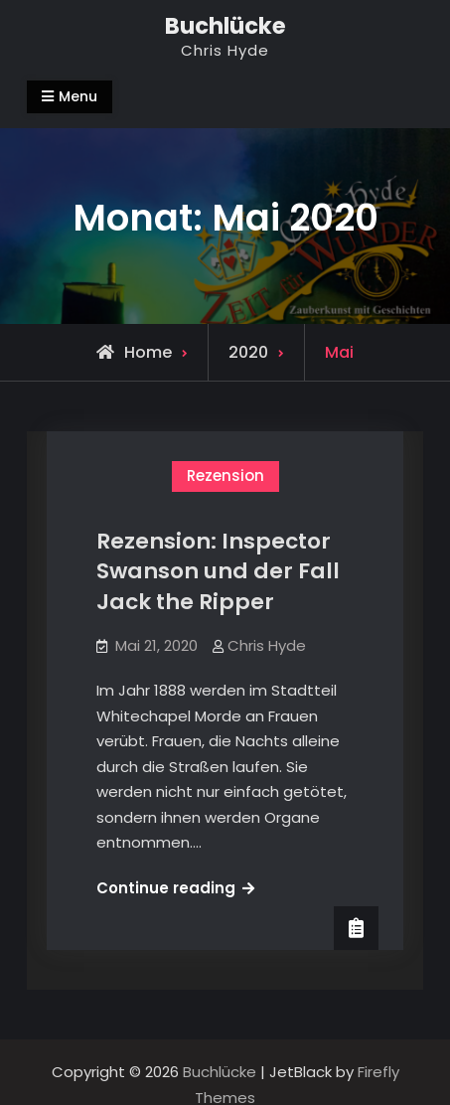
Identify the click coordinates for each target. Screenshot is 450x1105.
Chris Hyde (266, 645)
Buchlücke (225, 26)
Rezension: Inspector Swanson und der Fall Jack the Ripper (218, 571)
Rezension (225, 475)
